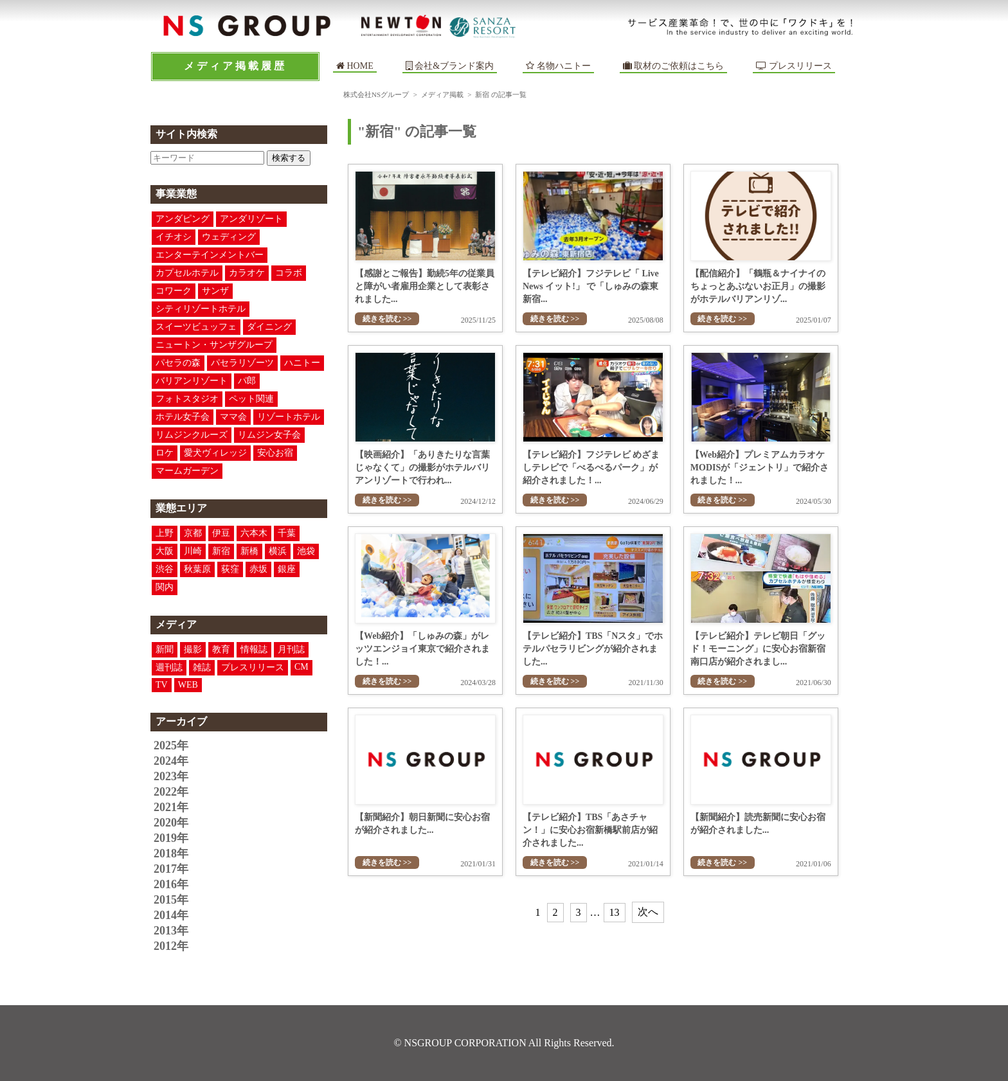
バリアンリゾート (192, 381)
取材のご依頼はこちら (673, 66)
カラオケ (247, 273)
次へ (648, 911)
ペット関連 (251, 399)
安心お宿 (275, 453)
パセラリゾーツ (242, 363)
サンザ (215, 291)
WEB (188, 685)
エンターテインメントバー (210, 255)
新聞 (165, 649)
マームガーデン (187, 471)
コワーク (174, 291)
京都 (193, 533)
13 (614, 912)
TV (162, 685)
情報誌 (253, 649)
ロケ (165, 453)
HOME (355, 66)
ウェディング (229, 237)
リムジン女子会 (269, 435)
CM (301, 667)
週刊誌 (169, 667)
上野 (165, 533)
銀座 (287, 569)
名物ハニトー (558, 66)
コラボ (288, 273)
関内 (165, 587)
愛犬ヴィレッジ (215, 453)
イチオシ (174, 237)
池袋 (306, 551)
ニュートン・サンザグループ (214, 345)
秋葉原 (197, 569)
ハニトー (302, 363)
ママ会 (233, 417)
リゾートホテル (288, 417)
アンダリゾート (251, 219)
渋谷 (165, 569)
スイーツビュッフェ (196, 327)
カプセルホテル (187, 273)
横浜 (278, 551)
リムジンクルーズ (192, 435)
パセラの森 (178, 363)
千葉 (287, 533)
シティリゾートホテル (201, 309)
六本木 (253, 533)
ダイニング (269, 327)
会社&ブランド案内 (454, 66)
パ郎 (247, 381)
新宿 (221, 551)
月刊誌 (291, 649)
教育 (221, 649)
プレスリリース (794, 66)
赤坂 (258, 569)
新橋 (249, 551)
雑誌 (202, 667)
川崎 (193, 551)
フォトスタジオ (187, 399)
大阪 (165, 551)
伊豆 (221, 533)
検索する (288, 158)
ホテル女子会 (183, 417)
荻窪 (230, 569)
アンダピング (183, 219)
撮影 (193, 649)
